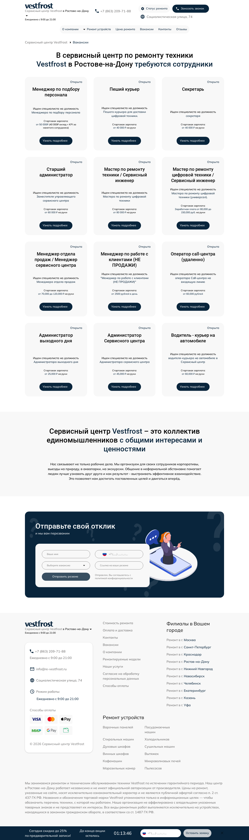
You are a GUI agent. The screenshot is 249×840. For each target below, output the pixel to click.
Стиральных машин (118, 739)
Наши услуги (113, 666)
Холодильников (157, 739)
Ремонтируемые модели (122, 659)
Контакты (164, 29)
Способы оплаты (116, 686)
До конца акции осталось (92, 833)
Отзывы (181, 29)
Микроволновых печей (163, 761)
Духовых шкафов (116, 746)
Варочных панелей (118, 727)
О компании (70, 29)
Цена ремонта (125, 29)
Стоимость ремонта (118, 623)
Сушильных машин (160, 746)
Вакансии (146, 29)
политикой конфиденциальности (114, 578)
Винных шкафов (116, 754)
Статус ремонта (154, 8)
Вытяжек (152, 754)
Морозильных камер (119, 768)
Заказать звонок (190, 8)
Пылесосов (153, 768)
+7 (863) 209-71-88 (115, 11)
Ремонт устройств (99, 29)
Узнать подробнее (55, 140)
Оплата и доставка (118, 630)
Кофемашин (112, 761)
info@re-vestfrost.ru (48, 669)
